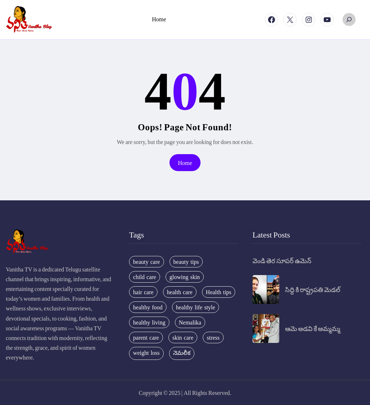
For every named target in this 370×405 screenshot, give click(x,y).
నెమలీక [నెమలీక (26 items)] (181, 352)
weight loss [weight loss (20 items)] (146, 352)
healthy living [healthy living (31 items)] (149, 322)
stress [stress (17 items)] (213, 337)
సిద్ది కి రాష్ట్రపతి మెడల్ (312, 289)
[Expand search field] (349, 19)
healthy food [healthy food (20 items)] (147, 307)
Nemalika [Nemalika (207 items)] (190, 322)
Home (185, 162)
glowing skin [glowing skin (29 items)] (184, 276)
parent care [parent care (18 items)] (146, 337)
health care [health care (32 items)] (180, 292)
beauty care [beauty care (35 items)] (146, 261)
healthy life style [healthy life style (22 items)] (195, 307)
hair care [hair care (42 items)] (143, 292)
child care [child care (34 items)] (144, 276)
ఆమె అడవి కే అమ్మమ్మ (312, 328)
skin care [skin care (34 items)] (182, 337)
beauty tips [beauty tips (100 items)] (186, 261)
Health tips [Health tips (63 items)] (219, 292)
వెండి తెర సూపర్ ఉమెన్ (282, 260)
